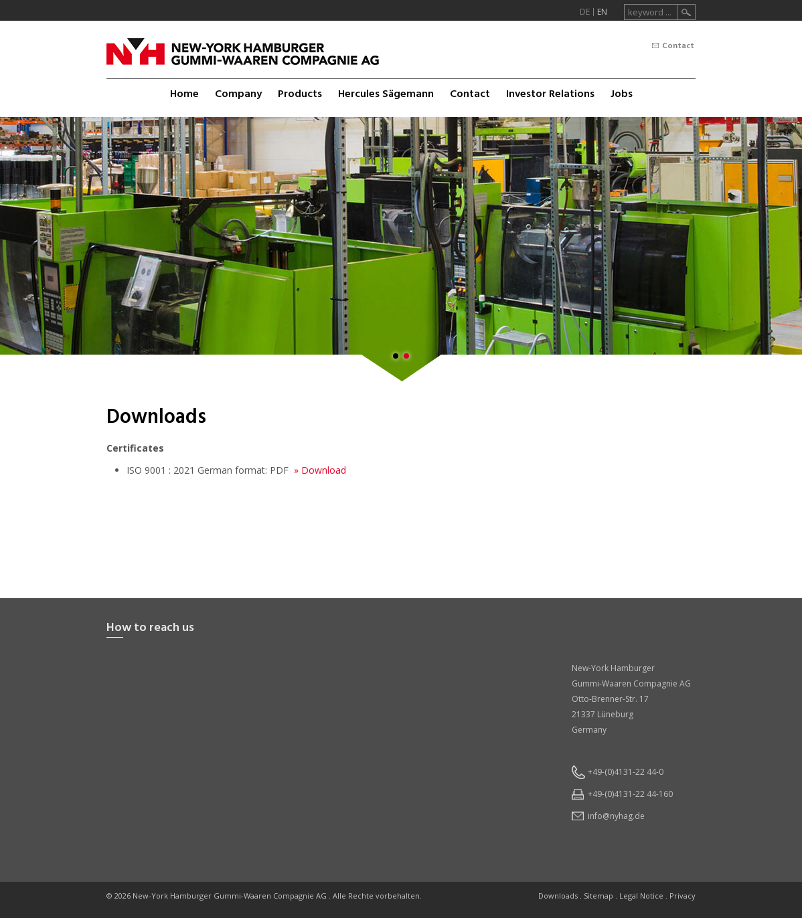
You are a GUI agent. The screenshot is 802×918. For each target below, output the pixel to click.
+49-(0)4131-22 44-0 (625, 771)
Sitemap (598, 896)
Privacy (682, 896)
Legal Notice (641, 896)
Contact (678, 46)
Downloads (558, 896)
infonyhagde (616, 816)
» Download (318, 470)
